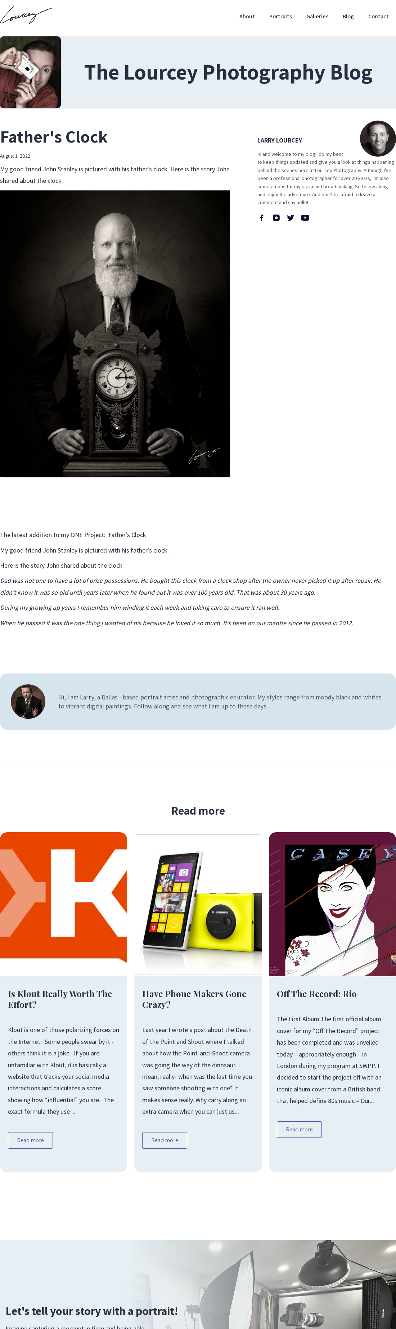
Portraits (280, 16)
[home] (26, 15)
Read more (30, 1140)
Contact (378, 16)
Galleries (317, 16)
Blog (348, 16)
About (247, 16)
